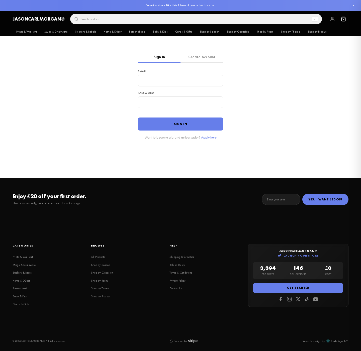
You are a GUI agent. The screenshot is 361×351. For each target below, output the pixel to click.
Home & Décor (113, 31)
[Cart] (343, 19)
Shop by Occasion (238, 31)
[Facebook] (280, 299)
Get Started (298, 288)
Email (142, 71)
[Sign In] (332, 19)
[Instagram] (289, 299)
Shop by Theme (290, 31)
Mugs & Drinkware (56, 31)
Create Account (201, 56)
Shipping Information (182, 257)
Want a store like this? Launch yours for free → (180, 5)
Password (146, 92)
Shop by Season (209, 31)
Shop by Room (265, 31)
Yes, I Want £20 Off (325, 199)
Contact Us (176, 288)
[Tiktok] (306, 299)
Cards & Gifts (183, 31)
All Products (98, 257)
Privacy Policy (177, 281)
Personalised (137, 31)
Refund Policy (177, 265)
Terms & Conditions (180, 273)
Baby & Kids (160, 31)
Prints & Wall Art (26, 31)
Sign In (159, 56)
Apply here (209, 137)
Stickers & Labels (85, 31)
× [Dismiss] (353, 6)
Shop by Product (317, 31)
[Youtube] (315, 299)
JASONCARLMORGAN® (38, 19)
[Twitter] (298, 299)
